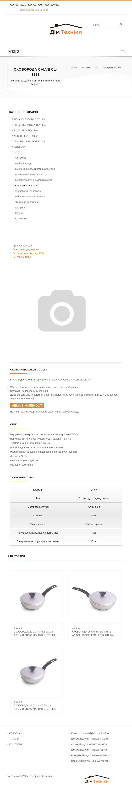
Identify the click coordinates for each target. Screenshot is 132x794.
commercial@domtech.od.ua (34, 10)
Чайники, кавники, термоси (30, 196)
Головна (73, 67)
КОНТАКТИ (15, 744)
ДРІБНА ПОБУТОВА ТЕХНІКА (28, 119)
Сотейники (21, 218)
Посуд (96, 67)
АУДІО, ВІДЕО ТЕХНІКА (25, 136)
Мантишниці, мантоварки (29, 174)
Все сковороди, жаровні (26, 249)
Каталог (86, 67)
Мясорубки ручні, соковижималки (33, 180)
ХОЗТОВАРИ (19, 147)
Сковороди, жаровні (112, 67)
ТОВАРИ (14, 739)
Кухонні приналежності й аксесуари (35, 169)
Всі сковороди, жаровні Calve (29, 253)
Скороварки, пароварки (28, 191)
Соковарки (21, 158)
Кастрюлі (20, 207)
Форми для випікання (27, 202)
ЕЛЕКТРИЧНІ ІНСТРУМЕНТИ (28, 141)
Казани (19, 213)
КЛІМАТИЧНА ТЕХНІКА (25, 130)
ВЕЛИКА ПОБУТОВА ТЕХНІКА (29, 124)
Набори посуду (23, 163)
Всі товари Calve (22, 257)
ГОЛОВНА (15, 733)
